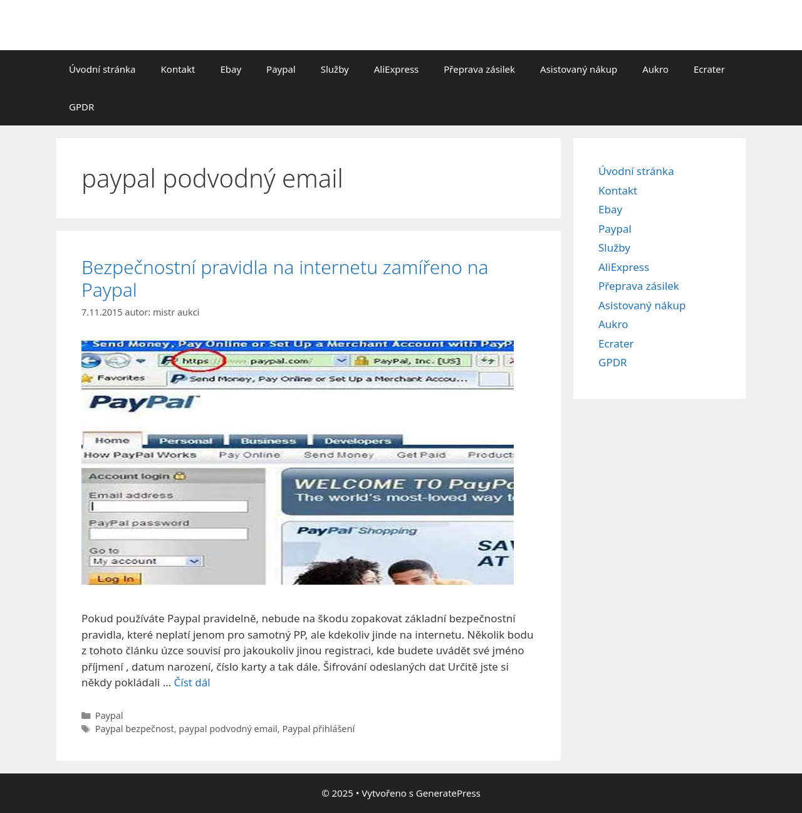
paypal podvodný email (228, 729)
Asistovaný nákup (578, 69)
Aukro (655, 69)
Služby (335, 69)
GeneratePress (448, 793)
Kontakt (178, 69)
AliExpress (396, 69)
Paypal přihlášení (318, 729)
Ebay (230, 69)
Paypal (281, 69)
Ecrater (709, 69)
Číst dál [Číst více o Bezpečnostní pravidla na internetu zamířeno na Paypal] (192, 682)
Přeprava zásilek (479, 69)
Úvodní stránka (102, 69)
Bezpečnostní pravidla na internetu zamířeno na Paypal (285, 278)
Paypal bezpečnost (134, 729)
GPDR (81, 106)
